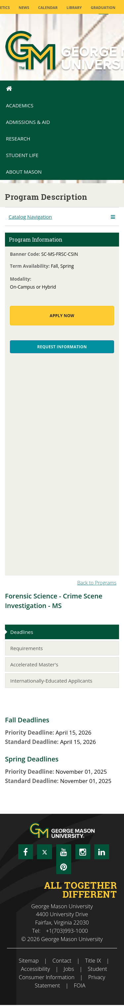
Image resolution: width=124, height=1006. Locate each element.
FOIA (79, 985)
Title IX (93, 960)
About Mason (24, 171)
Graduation (103, 7)
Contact (61, 960)
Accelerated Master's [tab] (34, 664)
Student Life (22, 155)
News (24, 7)
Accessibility (35, 969)
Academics (19, 105)
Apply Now (62, 315)
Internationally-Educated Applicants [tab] (51, 680)
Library (74, 7)
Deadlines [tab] (21, 632)
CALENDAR (48, 7)
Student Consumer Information (63, 973)
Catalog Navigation (30, 216)
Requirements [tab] (26, 648)
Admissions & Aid (28, 122)
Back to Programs (97, 582)
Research (18, 138)
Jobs (69, 969)
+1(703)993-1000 (67, 930)
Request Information (62, 347)
